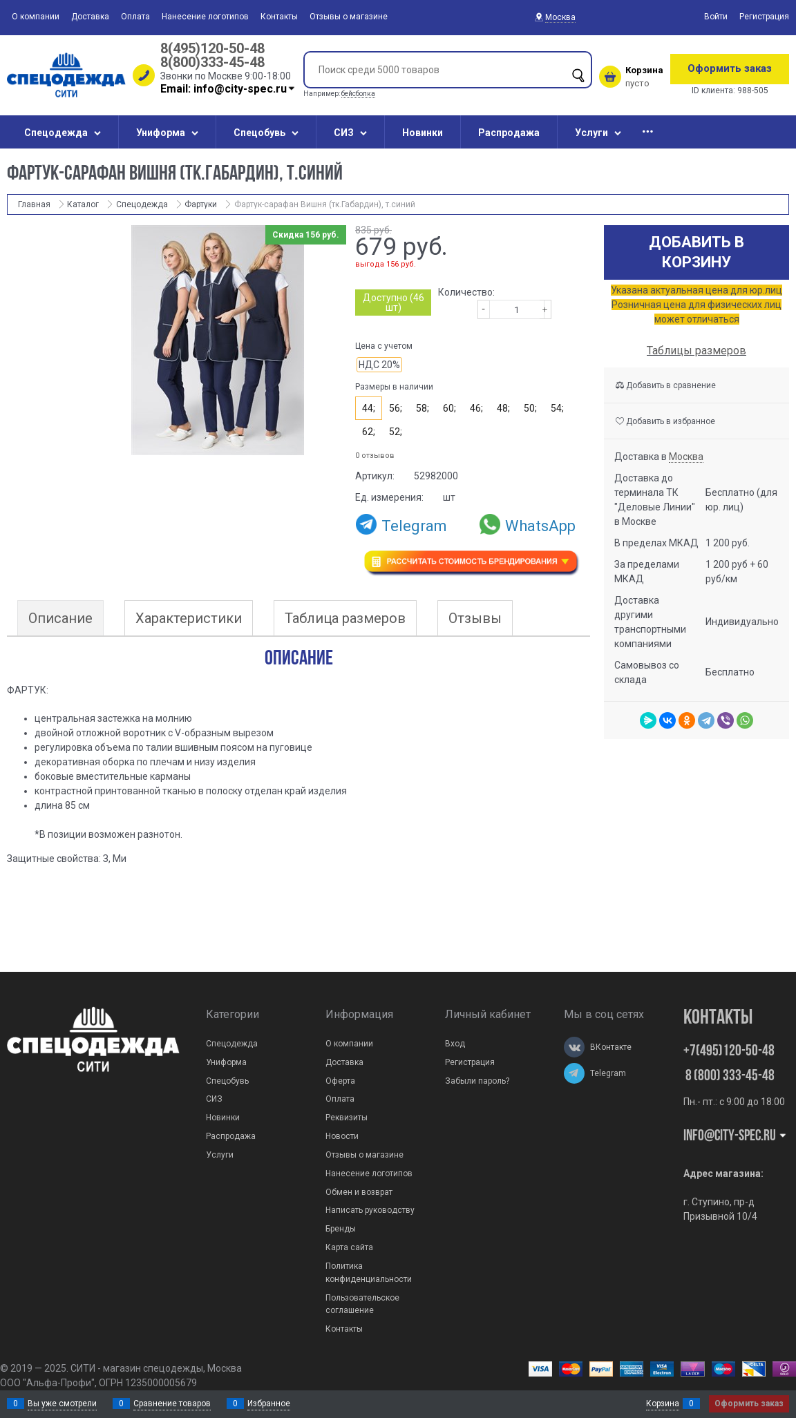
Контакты (279, 16)
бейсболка (358, 93)
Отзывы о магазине (349, 16)
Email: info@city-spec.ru (228, 88)
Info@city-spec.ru (735, 1136)
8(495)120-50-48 (212, 48)
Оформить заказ (730, 68)
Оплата (135, 16)
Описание (60, 618)
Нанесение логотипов (205, 16)
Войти (716, 16)
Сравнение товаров (172, 1403)
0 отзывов (375, 455)
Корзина (662, 1403)
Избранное (268, 1403)
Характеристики (188, 618)
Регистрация (764, 16)
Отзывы (475, 618)
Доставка (90, 16)
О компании (35, 16)
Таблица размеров (345, 618)
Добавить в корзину (696, 252)
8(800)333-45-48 (212, 62)
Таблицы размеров (696, 350)
